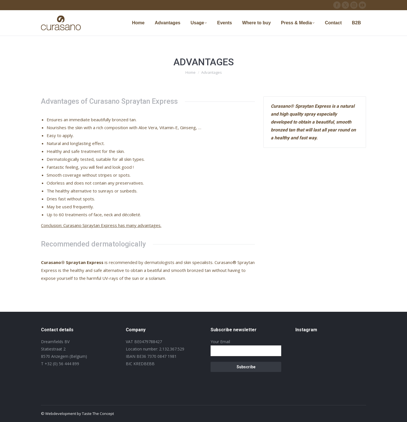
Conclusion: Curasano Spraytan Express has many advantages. (101, 225)
